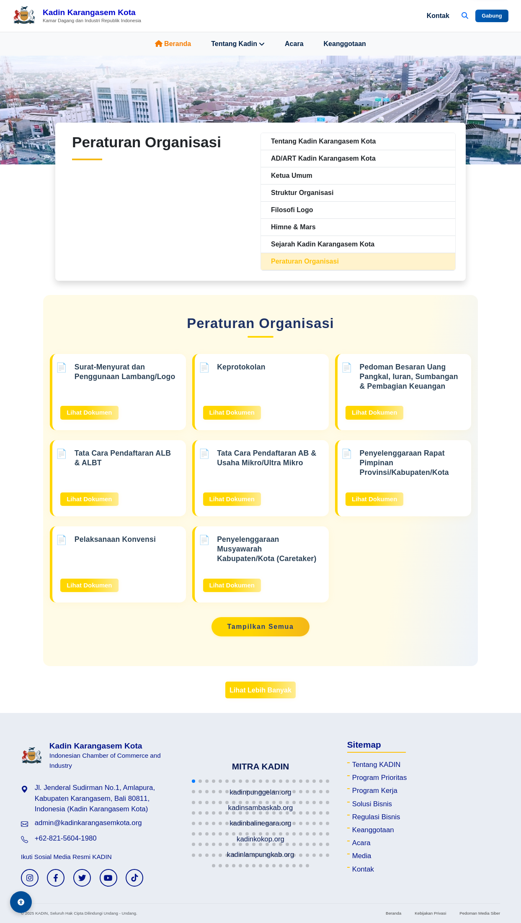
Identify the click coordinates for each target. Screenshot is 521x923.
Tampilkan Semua (260, 626)
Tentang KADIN (376, 765)
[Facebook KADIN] (55, 878)
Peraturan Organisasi (305, 261)
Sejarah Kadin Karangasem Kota (322, 244)
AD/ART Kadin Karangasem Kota (323, 158)
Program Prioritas (379, 778)
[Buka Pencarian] (465, 15)
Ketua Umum (291, 175)
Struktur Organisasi (302, 192)
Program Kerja (374, 791)
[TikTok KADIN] (134, 878)
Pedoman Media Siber (479, 913)
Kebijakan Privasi (430, 913)
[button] (193, 781)
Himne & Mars (293, 227)
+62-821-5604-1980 (66, 838)
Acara (294, 43)
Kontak (438, 15)
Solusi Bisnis (372, 804)
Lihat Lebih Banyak (260, 690)
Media (361, 856)
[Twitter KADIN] (82, 878)
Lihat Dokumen (89, 412)
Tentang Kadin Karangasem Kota (323, 141)
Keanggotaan (345, 43)
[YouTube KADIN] (108, 878)
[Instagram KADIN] (30, 878)
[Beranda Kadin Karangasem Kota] (77, 16)
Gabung (492, 16)
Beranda (173, 43)
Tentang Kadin (238, 44)
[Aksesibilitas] (21, 902)
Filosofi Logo (292, 209)
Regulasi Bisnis (376, 817)
